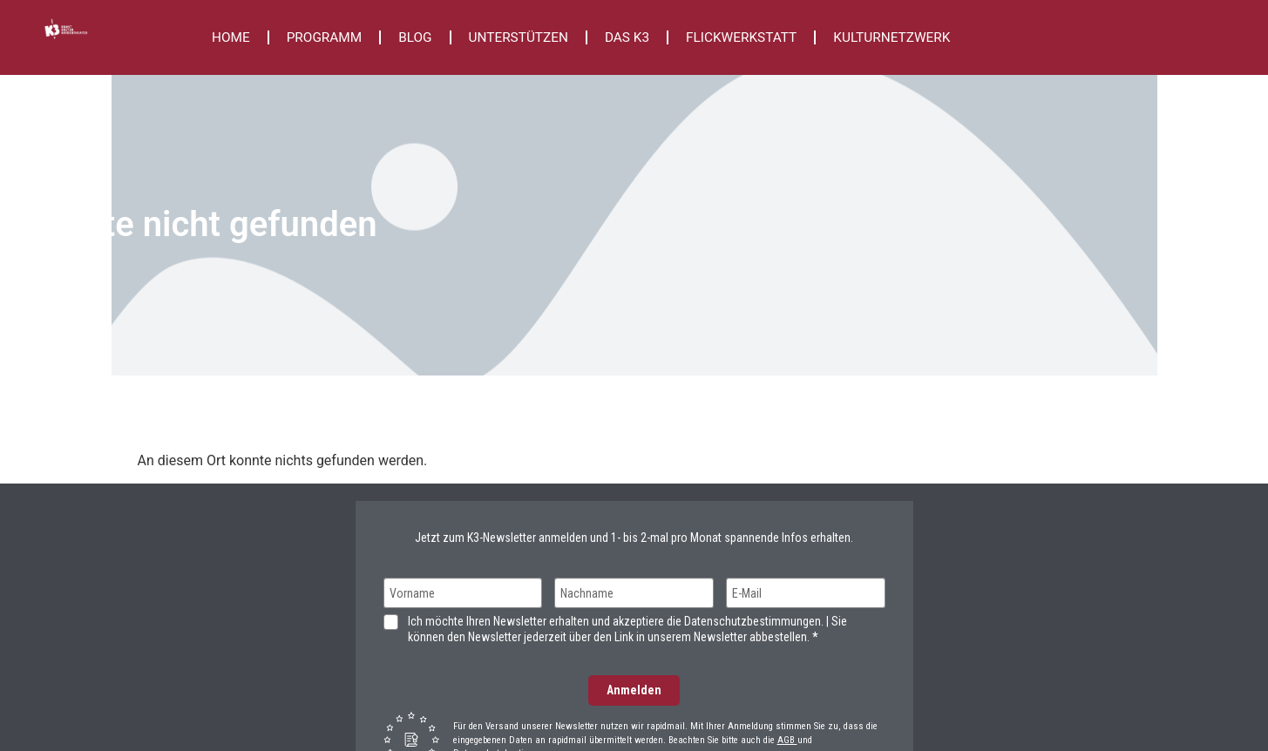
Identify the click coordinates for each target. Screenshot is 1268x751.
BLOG (414, 37)
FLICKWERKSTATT (741, 37)
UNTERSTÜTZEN (518, 37)
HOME (231, 37)
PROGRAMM (325, 37)
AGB (787, 740)
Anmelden (634, 690)
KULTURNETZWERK (891, 37)
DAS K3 (627, 37)
